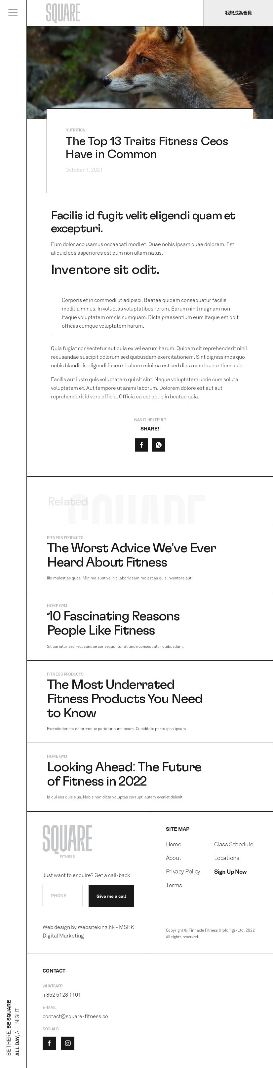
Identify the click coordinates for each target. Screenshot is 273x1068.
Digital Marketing (63, 936)
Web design (56, 927)
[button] (13, 14)
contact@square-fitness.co (75, 1016)
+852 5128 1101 (62, 995)
